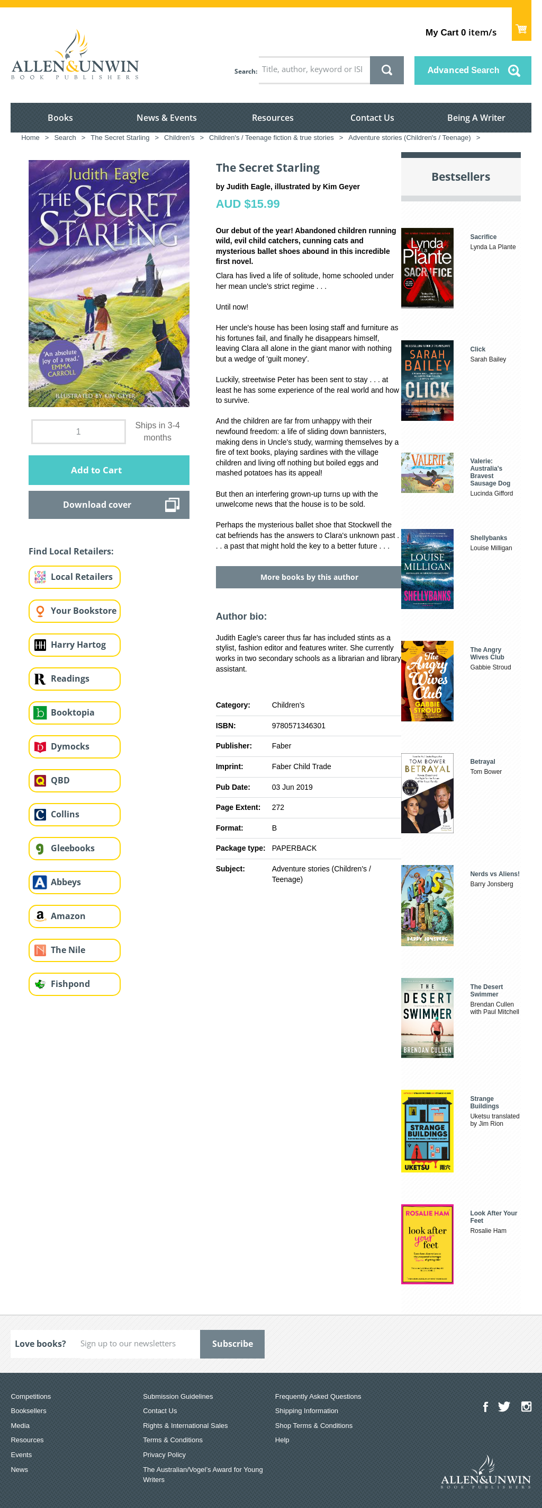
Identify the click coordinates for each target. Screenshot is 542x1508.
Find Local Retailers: (71, 551)
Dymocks (70, 746)
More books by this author (309, 577)
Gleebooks (73, 848)
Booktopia (73, 712)
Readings (70, 678)
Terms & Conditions (173, 1440)
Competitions (31, 1396)
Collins (65, 814)
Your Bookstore (83, 610)
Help (282, 1440)
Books (60, 118)
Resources (273, 118)
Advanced (464, 70)
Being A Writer (476, 118)
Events (21, 1455)
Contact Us (372, 118)
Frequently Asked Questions (318, 1396)
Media (20, 1426)
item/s (461, 32)
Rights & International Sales (185, 1426)
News (19, 1470)
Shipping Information (306, 1411)
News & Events (167, 118)
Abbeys (66, 882)
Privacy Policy (164, 1455)
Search (245, 71)
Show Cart (521, 24)
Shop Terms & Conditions (314, 1426)
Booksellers (28, 1411)
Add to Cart (96, 470)
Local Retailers (82, 577)
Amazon (68, 916)
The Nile (68, 950)
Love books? (40, 1344)
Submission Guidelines (178, 1396)
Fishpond (70, 984)
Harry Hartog (78, 644)
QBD (60, 780)
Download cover (97, 504)
